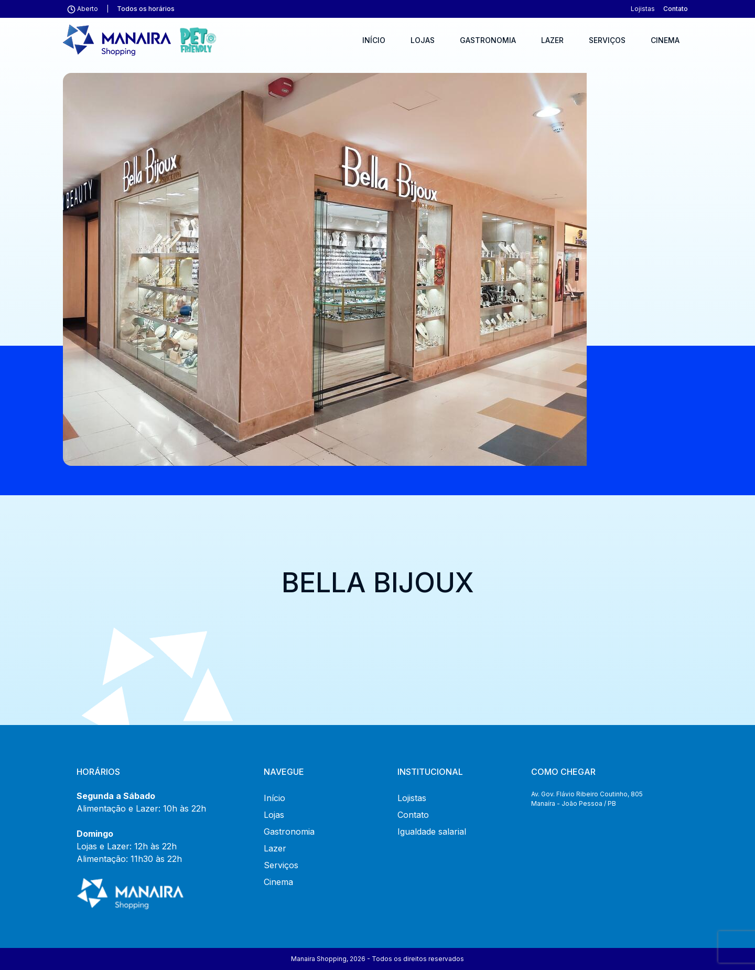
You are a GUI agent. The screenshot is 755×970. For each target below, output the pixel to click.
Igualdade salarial (431, 831)
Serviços (607, 40)
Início (373, 40)
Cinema (665, 40)
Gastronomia (488, 40)
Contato (675, 9)
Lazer (552, 40)
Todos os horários (146, 9)
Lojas (423, 40)
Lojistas (643, 9)
